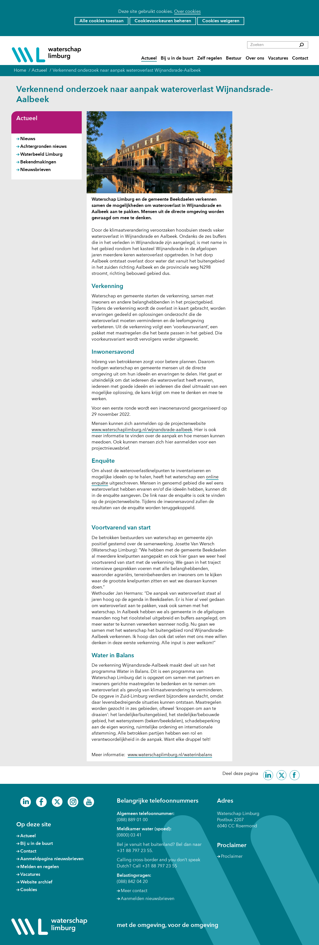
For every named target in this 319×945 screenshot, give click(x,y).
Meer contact (134, 891)
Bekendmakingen (38, 162)
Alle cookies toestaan (101, 21)
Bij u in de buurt (177, 58)
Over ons (255, 58)
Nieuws (27, 139)
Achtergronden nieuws (43, 146)
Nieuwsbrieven (35, 170)
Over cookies (187, 11)
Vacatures (278, 58)
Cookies (28, 890)
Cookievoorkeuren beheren (163, 21)
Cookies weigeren (220, 21)
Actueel (149, 58)
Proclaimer (231, 856)
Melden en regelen (39, 867)
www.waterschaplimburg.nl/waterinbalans (170, 755)
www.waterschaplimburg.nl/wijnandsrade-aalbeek (142, 430)
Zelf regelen (209, 58)
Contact (300, 58)
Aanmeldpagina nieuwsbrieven (51, 859)
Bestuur (233, 58)
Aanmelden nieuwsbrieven (147, 899)
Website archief (36, 882)
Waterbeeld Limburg (41, 154)
